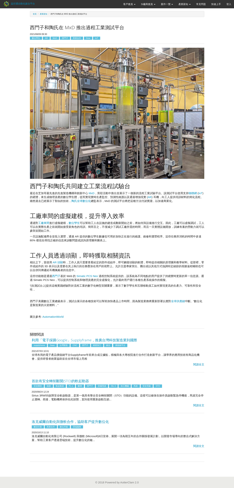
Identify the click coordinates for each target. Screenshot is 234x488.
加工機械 (125, 386)
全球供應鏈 (178, 301)
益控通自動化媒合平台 (19, 3)
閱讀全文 (198, 364)
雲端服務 (77, 427)
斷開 (80, 386)
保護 (49, 386)
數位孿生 (36, 38)
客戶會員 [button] (129, 4)
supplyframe (39, 345)
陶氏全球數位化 (81, 200)
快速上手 (216, 4)
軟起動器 (60, 386)
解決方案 (38, 427)
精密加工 (97, 345)
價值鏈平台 (120, 345)
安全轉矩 (38, 386)
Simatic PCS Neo (87, 276)
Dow (88, 38)
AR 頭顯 (58, 262)
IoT (96, 38)
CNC (75, 345)
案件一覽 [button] (167, 4)
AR (46, 38)
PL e (71, 386)
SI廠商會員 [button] (148, 4)
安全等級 (147, 386)
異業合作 (77, 38)
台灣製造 (64, 345)
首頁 (35, 14)
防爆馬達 (102, 386)
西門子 (65, 38)
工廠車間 (43, 222)
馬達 (136, 386)
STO (158, 386)
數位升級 (64, 427)
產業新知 (43, 14)
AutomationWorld (53, 316)
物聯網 (193, 193)
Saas (52, 345)
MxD (55, 38)
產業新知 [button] (184, 4)
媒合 (108, 345)
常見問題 (201, 4)
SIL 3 (113, 386)
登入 (228, 4)
